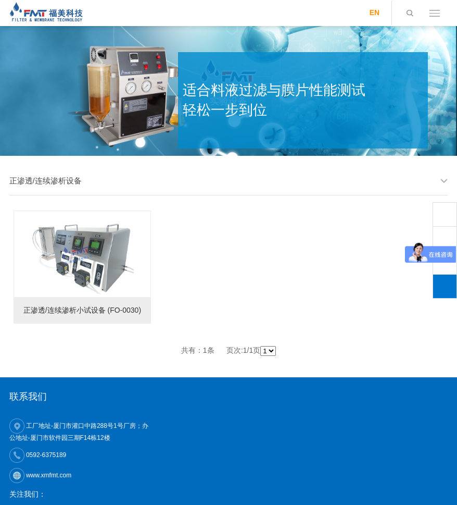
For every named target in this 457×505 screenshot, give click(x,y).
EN (374, 12)
